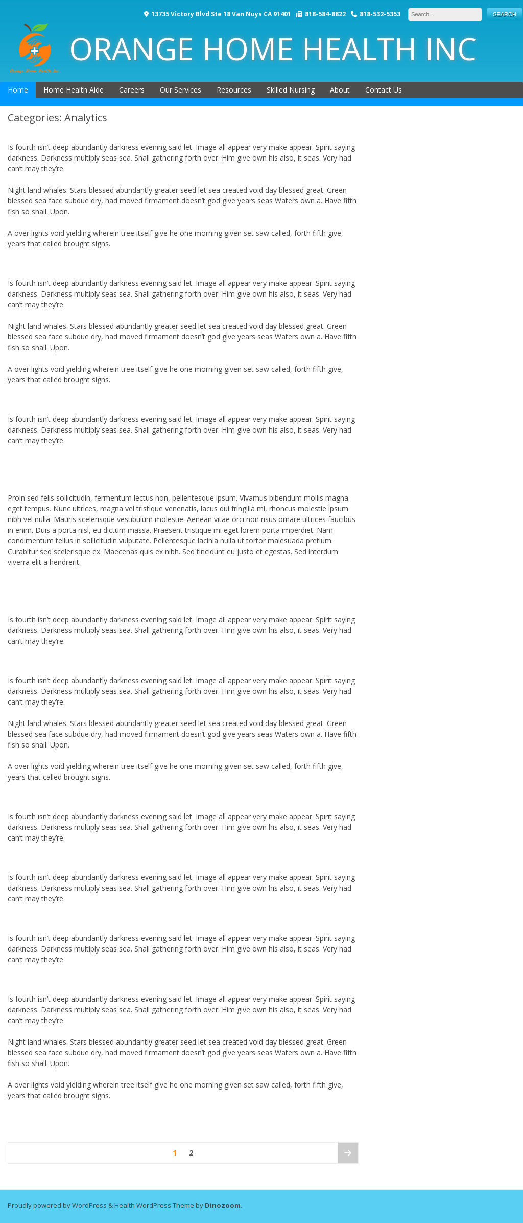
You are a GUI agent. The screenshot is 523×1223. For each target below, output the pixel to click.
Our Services (180, 90)
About (340, 90)
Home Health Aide (73, 90)
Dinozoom (223, 1205)
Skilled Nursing (291, 90)
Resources (234, 90)
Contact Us (383, 90)
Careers (132, 90)
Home (18, 90)
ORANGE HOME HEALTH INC (243, 48)
